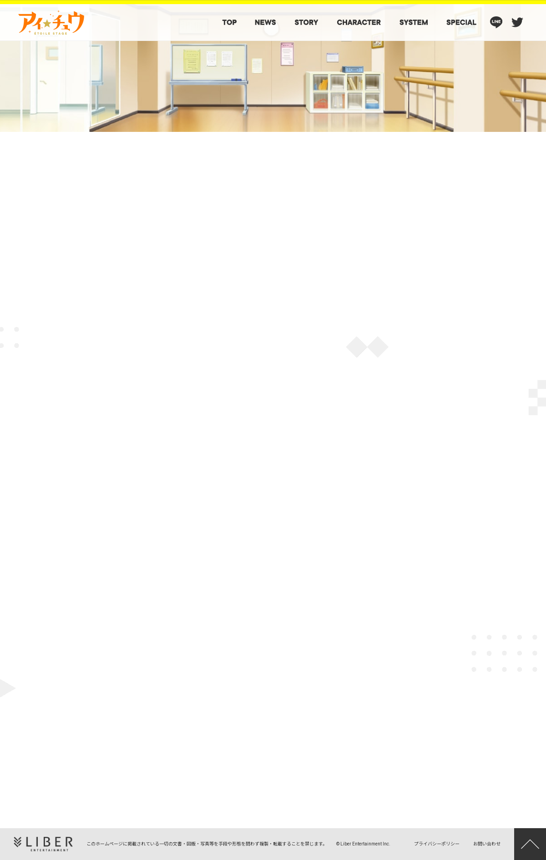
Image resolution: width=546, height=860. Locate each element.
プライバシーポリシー (437, 843)
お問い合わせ (486, 843)
